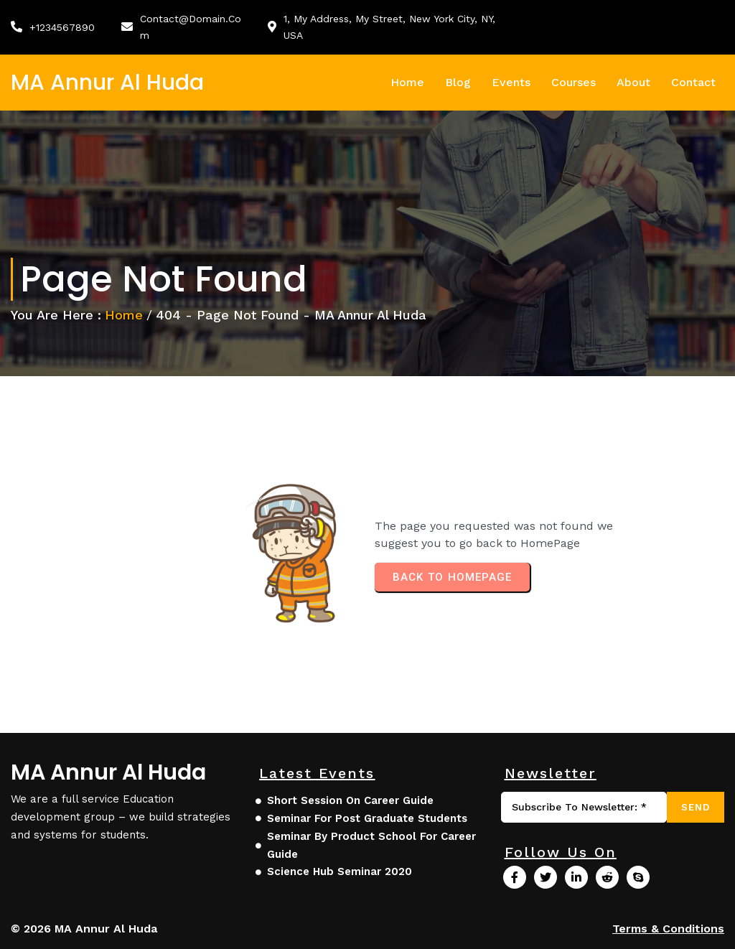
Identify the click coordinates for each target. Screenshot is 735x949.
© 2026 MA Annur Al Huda (84, 928)
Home (124, 314)
